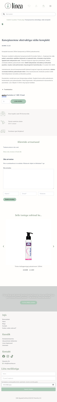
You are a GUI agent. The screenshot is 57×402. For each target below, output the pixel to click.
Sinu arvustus (7, 168)
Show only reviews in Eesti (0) (12, 152)
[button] (3, 246)
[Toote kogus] (6, 101)
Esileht (9, 20)
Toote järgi (21, 20)
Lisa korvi (18, 101)
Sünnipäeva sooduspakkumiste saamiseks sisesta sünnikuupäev (19, 382)
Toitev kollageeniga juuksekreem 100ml (28, 266)
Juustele (14, 20)
